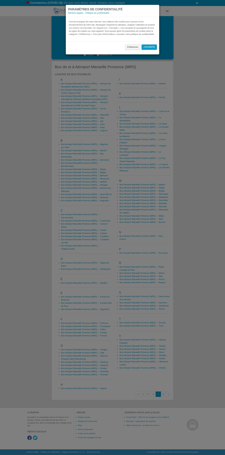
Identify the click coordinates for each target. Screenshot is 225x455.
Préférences (132, 47)
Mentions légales (75, 13)
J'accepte (149, 47)
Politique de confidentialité (97, 13)
